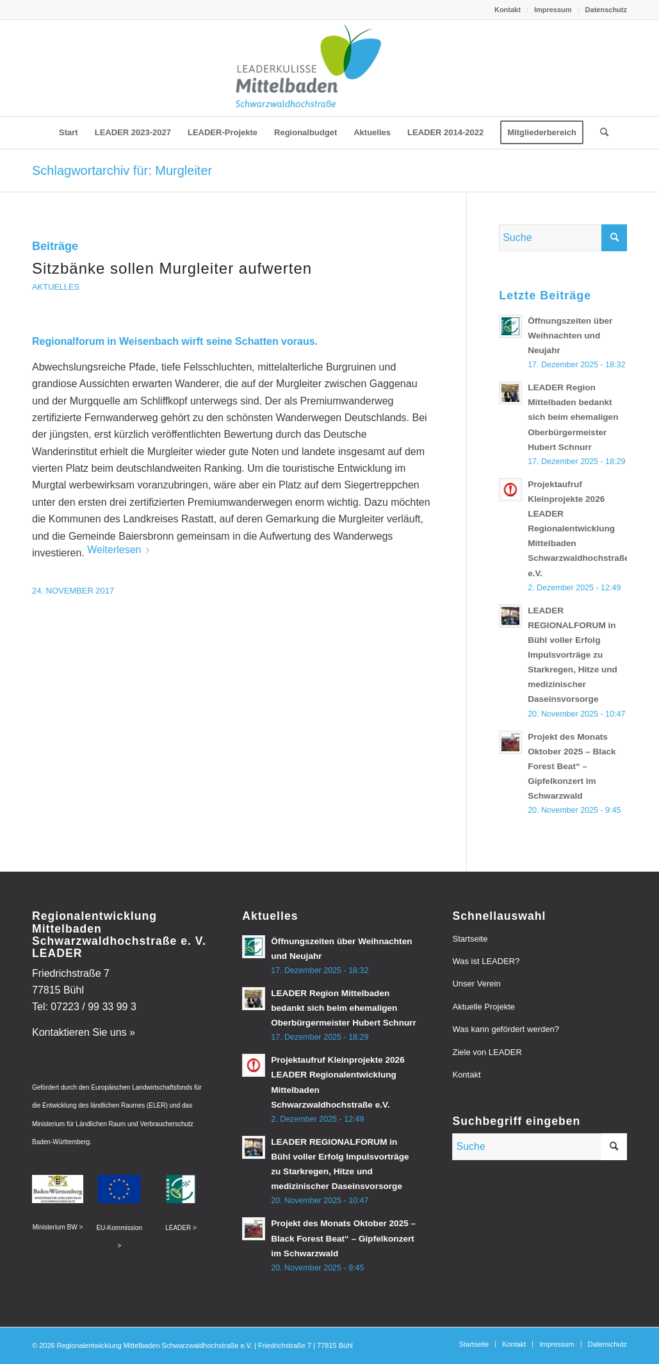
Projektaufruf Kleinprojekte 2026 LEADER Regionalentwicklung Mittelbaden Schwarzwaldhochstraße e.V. (579, 528)
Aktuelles (55, 287)
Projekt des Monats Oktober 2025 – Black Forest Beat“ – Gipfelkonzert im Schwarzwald (572, 766)
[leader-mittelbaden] (329, 68)
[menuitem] (508, 9)
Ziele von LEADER (486, 1052)
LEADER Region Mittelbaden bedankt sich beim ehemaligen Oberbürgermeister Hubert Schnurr (573, 417)
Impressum (553, 9)
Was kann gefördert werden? (505, 1029)
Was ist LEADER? (485, 961)
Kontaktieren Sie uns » (83, 1032)
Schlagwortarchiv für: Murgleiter (122, 170)
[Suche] (600, 133)
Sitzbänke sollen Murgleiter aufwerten (172, 268)
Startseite (469, 939)
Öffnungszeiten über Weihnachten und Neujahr (570, 335)
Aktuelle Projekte (483, 1006)
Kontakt (507, 9)
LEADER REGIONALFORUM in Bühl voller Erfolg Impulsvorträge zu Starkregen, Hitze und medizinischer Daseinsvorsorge (572, 655)
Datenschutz (606, 9)
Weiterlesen (120, 549)
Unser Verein (476, 983)
